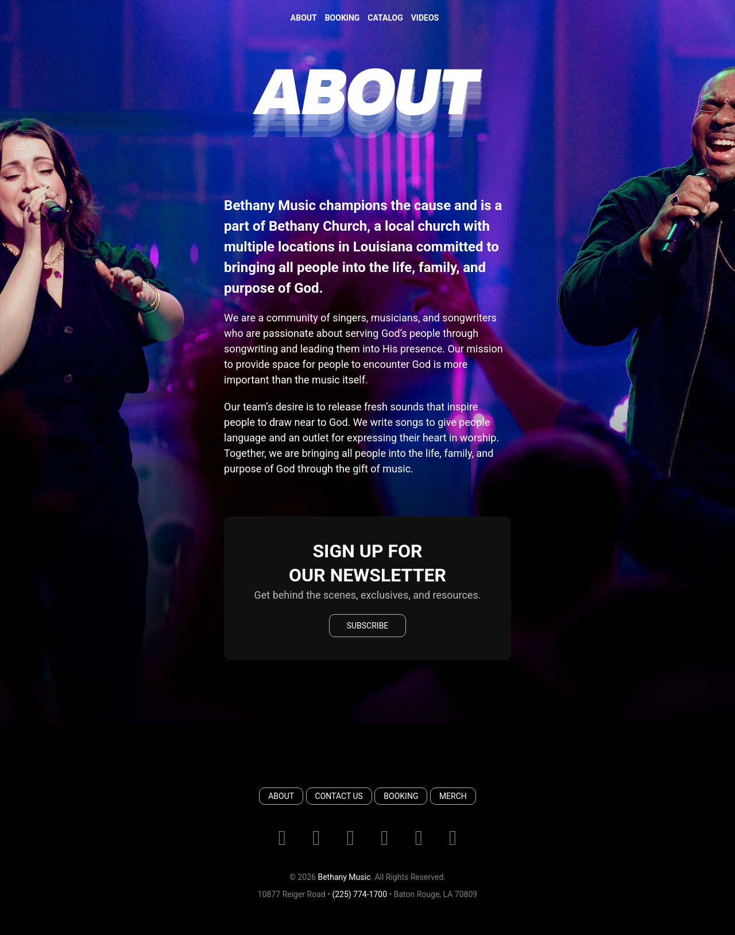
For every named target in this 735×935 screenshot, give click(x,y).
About (304, 17)
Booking (342, 17)
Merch (453, 796)
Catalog (385, 17)
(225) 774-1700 (359, 894)
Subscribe (368, 625)
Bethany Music (344, 877)
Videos (425, 17)
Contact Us (339, 796)
